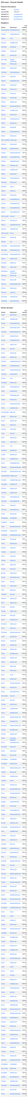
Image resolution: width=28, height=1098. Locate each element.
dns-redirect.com (14, 1077)
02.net (2, 911)
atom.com (12, 615)
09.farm (3, 776)
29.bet (2, 314)
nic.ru (11, 378)
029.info (3, 169)
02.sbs (3, 983)
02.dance (3, 835)
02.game (3, 1081)
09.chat (3, 577)
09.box (3, 751)
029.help (3, 51)
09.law (3, 662)
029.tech (3, 178)
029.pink (3, 118)
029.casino (4, 296)
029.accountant (5, 30)
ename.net (13, 93)
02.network (4, 907)
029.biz (3, 38)
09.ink (2, 670)
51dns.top (12, 190)
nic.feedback (13, 518)
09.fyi (2, 590)
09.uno (3, 679)
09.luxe (3, 645)
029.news (16, 9)
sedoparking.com (14, 80)
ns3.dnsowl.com (18, 19)
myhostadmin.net (14, 30)
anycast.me (13, 429)
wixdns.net (13, 1047)
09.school (3, 797)
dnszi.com (12, 560)
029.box (3, 267)
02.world (3, 878)
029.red (3, 207)
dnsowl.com (13, 97)
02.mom (3, 1021)
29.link (3, 386)
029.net (3, 93)
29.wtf (3, 370)
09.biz (2, 581)
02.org (3, 920)
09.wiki (3, 607)
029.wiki (3, 63)
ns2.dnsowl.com (18, 16)
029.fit (3, 55)
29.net (2, 391)
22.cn (11, 38)
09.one (3, 700)
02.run (3, 1005)
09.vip (2, 683)
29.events (3, 331)
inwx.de (12, 522)
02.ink (2, 962)
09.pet (2, 691)
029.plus (3, 237)
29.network (4, 535)
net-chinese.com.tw (15, 327)
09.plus (3, 687)
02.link (3, 890)
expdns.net (13, 262)
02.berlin (3, 801)
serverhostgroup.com (15, 467)
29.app (3, 425)
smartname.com (14, 509)
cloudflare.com (14, 42)
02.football (4, 1072)
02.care (3, 814)
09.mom (3, 734)
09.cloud (3, 598)
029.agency (4, 246)
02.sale (3, 1026)
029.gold (3, 144)
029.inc (3, 165)
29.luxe (3, 399)
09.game (3, 780)
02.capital (3, 1009)
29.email (3, 552)
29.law (3, 420)
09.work (3, 611)
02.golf (3, 945)
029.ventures (4, 254)
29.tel (2, 437)
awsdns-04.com (14, 336)
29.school (3, 501)
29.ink (2, 433)
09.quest (3, 657)
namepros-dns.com (15, 224)
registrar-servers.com (15, 370)
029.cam (3, 284)
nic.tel (11, 674)
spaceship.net (13, 296)
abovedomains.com (15, 284)
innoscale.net (13, 374)
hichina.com (13, 51)
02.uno (3, 971)
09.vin (2, 793)
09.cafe (3, 568)
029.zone (3, 229)
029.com (3, 106)
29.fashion (4, 382)
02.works (3, 873)
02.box (3, 1055)
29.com (3, 403)
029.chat (3, 34)
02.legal (3, 1077)
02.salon (3, 1051)
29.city (3, 556)
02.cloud (3, 852)
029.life (3, 131)
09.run (3, 712)
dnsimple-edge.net (15, 1085)
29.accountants (5, 475)
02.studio (3, 1060)
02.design (3, 844)
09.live (3, 628)
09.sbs (3, 721)
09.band (3, 560)
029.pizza (3, 275)
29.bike (3, 454)
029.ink (3, 174)
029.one (3, 220)
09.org (3, 717)
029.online (4, 250)
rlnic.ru (12, 233)
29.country (4, 471)
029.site (3, 203)
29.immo (3, 429)
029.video (3, 262)
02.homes (3, 848)
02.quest (3, 950)
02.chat (3, 810)
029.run (3, 135)
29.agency (4, 450)
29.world (3, 365)
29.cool (3, 497)
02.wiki (3, 865)
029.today (3, 182)
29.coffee (3, 374)
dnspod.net (13, 47)
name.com (13, 76)
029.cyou (3, 42)
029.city (3, 102)
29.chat (3, 323)
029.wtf (3, 76)
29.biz (2, 327)
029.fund (3, 292)
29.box (3, 513)
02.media (3, 928)
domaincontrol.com (15, 106)
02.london (3, 899)
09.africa (3, 708)
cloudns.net (13, 640)
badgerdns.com (14, 148)
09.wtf (3, 619)
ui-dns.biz (12, 292)
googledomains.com (15, 361)
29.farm (3, 378)
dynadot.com (13, 220)
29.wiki (3, 348)
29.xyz (3, 463)
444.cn (12, 780)
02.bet (2, 806)
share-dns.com (14, 822)
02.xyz (3, 1043)
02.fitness (3, 861)
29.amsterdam (5, 412)
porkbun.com (13, 258)
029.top (3, 190)
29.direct (3, 547)
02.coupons (4, 827)
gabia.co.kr (13, 1026)
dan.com (12, 348)
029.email (3, 47)
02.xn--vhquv (4, 1068)
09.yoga (3, 704)
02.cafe (3, 1034)
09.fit (2, 602)
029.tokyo (3, 186)
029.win (3, 68)
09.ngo (3, 784)
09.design (3, 594)
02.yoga (3, 996)
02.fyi (2, 831)
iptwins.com (13, 818)
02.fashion (4, 886)
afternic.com (13, 102)
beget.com (13, 590)
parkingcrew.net (14, 852)
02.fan (3, 1093)
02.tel (2, 966)
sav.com (12, 1051)
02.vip (2, 975)
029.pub (3, 241)
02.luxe (3, 924)
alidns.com (13, 425)
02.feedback (4, 1064)
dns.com (12, 216)
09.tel (2, 674)
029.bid (3, 212)
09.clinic (3, 729)
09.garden (3, 649)
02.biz (2, 818)
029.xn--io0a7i (5, 216)
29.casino (3, 509)
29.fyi (2, 336)
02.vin (2, 1089)
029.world (3, 72)
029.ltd (3, 123)
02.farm (3, 882)
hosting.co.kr (13, 945)
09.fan (3, 789)
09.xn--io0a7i (4, 695)
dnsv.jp (12, 186)
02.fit (2, 856)
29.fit (2, 344)
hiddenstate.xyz (14, 1017)
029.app (3, 161)
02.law (3, 954)
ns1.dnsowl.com (18, 14)
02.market (3, 903)
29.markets (4, 484)
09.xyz (3, 742)
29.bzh (3, 319)
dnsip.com (13, 628)
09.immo (3, 755)
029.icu (3, 110)
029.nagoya (4, 271)
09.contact (4, 746)
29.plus (3, 441)
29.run (3, 505)
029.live (3, 85)
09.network (4, 632)
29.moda (3, 488)
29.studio (3, 480)
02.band (3, 1030)
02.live (3, 894)
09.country (4, 725)
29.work (3, 357)
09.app (3, 666)
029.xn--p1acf (4, 233)
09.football (4, 763)
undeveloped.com (14, 801)
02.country (4, 1017)
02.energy (3, 1047)
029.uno (3, 288)
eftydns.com (13, 399)
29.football (4, 530)
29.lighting (4, 522)
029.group (4, 148)
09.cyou (3, 585)
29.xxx (3, 458)
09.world (3, 615)
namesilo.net (13, 391)
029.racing (4, 157)
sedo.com (12, 412)
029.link (3, 80)
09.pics (3, 738)
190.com (12, 975)
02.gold (3, 941)
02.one (3, 992)
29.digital (3, 467)
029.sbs (3, 279)
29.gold (3, 416)
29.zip (2, 526)
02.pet (2, 988)
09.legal (3, 772)
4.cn (11, 241)
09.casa (3, 573)
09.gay (3, 653)
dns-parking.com (14, 301)
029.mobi (3, 195)
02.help (3, 839)
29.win (3, 353)
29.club (3, 340)
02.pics (3, 1038)
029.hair (3, 152)
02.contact (4, 1085)
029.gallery (4, 59)
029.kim (3, 127)
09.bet (2, 564)
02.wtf (3, 1000)
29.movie (3, 492)
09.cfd (3, 767)
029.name (3, 89)
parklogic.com (14, 165)
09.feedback (4, 759)
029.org (3, 114)
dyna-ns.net (13, 275)
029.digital (4, 301)
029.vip (3, 199)
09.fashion (4, 624)
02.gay (3, 937)
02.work (3, 869)
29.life (2, 408)
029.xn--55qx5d (5, 140)
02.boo (3, 1013)
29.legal (3, 539)
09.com (3, 640)
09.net (2, 636)
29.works (3, 361)
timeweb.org (13, 450)
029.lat (3, 258)
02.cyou (3, 822)
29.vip (2, 446)
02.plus (3, 979)
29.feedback (4, 518)
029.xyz (3, 224)
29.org (3, 395)
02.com (3, 916)
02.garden (3, 933)
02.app (3, 958)
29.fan (3, 543)
